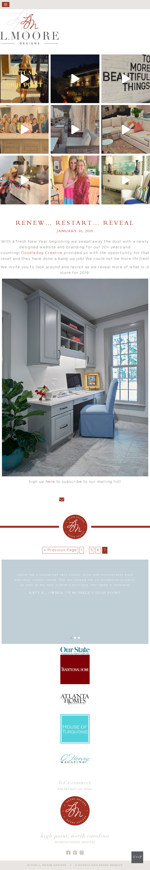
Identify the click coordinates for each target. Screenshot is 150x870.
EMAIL (88, 789)
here (50, 482)
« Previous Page (60, 550)
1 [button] (71, 638)
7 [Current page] (105, 550)
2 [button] (75, 638)
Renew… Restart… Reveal (75, 223)
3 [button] (79, 638)
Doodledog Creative (41, 253)
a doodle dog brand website (99, 865)
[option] (75, 583)
